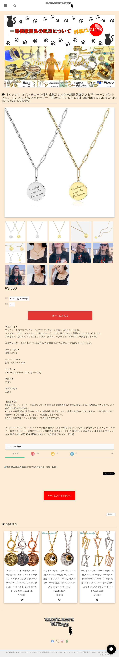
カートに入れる (60, 315)
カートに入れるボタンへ (59, 495)
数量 (6, 304)
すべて (15, 453)
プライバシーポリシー (96, 652)
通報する (111, 514)
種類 (6, 298)
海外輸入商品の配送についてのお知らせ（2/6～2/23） (33, 466)
